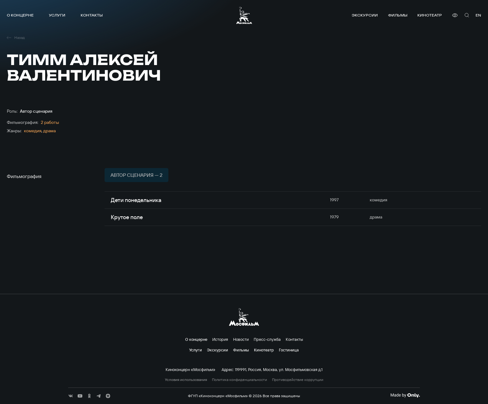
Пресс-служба (267, 339)
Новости (241, 339)
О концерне (20, 15)
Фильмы (397, 15)
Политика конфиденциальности (239, 380)
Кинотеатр (429, 15)
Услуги (57, 15)
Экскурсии (365, 15)
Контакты (92, 15)
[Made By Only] (405, 395)
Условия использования (186, 380)
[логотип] (244, 15)
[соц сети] (70, 395)
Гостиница (289, 349)
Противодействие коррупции (297, 380)
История (220, 339)
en (478, 15)
